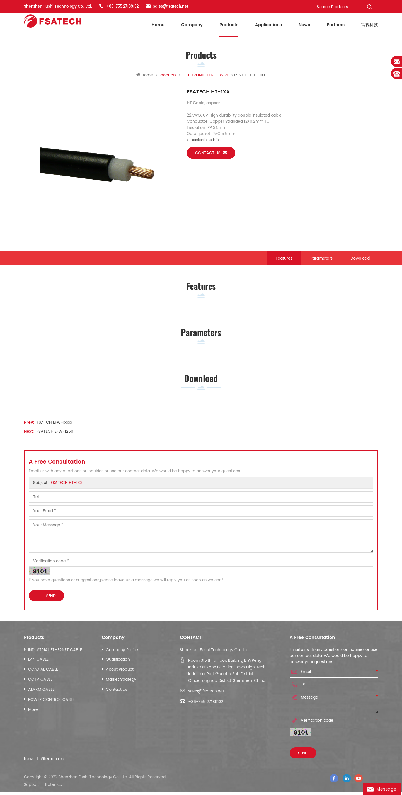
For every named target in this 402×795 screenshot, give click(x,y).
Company (192, 24)
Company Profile (122, 656)
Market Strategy (121, 685)
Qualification (118, 665)
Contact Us (116, 695)
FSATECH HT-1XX (67, 488)
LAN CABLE (38, 665)
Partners (336, 24)
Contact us (211, 154)
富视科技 (369, 24)
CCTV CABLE (40, 685)
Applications (268, 24)
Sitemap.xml (52, 765)
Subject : (58, 488)
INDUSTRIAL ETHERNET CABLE (55, 656)
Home (158, 24)
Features (284, 259)
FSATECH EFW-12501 (56, 437)
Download (360, 259)
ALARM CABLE (41, 695)
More (33, 715)
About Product (120, 675)
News (304, 24)
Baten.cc (53, 788)
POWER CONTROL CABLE (51, 705)
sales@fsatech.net (170, 6)
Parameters (321, 259)
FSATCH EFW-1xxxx (54, 428)
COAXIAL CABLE (43, 675)
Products (228, 24)
